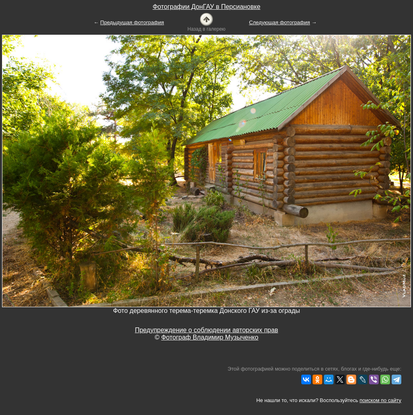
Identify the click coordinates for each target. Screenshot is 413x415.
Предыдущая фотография (132, 22)
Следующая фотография (279, 22)
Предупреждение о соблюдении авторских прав (206, 330)
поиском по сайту (380, 400)
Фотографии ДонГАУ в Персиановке (206, 6)
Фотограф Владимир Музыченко (210, 337)
